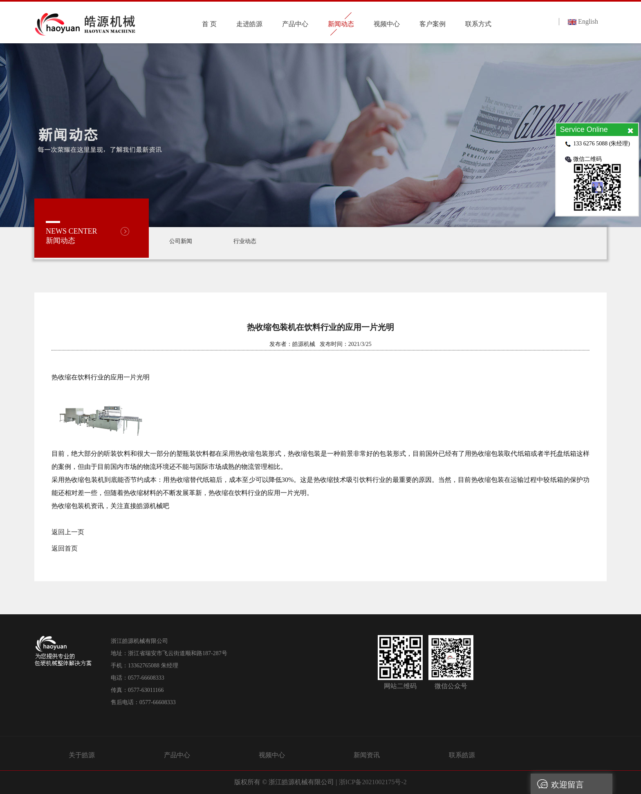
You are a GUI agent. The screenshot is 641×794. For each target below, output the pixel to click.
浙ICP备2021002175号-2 (373, 781)
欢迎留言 (557, 784)
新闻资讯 (367, 755)
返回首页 (65, 548)
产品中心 (177, 755)
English (583, 21)
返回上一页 (68, 532)
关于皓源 (82, 755)
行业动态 (244, 241)
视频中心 (272, 755)
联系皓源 (462, 755)
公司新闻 (180, 241)
